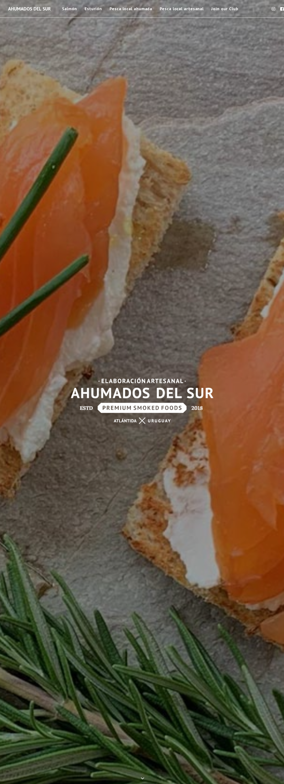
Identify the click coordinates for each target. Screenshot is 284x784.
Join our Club (224, 8)
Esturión (93, 8)
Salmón (69, 8)
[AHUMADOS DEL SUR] (29, 8)
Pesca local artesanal (182, 8)
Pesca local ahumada (131, 8)
